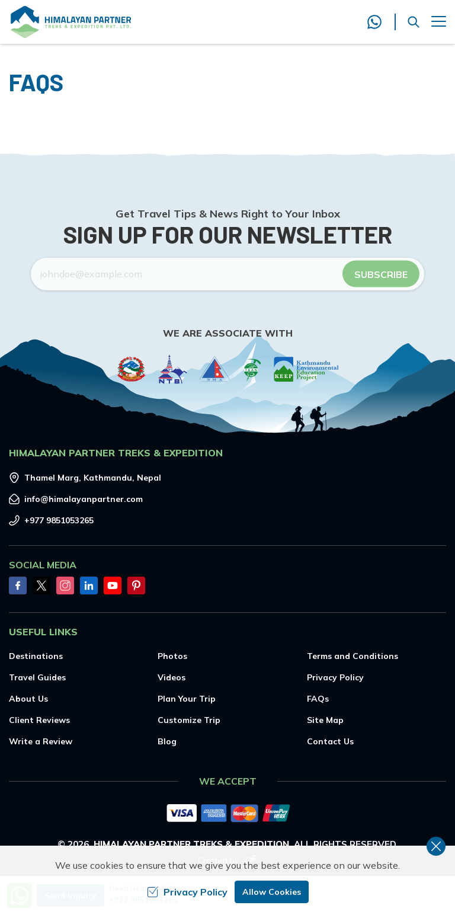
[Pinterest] (136, 585)
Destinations (36, 656)
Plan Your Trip (187, 698)
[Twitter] (41, 585)
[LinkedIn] (89, 585)
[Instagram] (65, 585)
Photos (172, 656)
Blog (167, 741)
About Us (28, 698)
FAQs (318, 698)
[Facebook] (18, 585)
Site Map (325, 720)
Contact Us (330, 741)
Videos (171, 677)
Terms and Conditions (352, 656)
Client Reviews (39, 720)
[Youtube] (112, 585)
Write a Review (40, 741)
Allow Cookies (271, 892)
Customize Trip (189, 720)
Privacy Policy (335, 677)
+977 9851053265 (59, 520)
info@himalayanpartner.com (83, 499)
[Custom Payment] (227, 814)
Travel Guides (37, 677)
